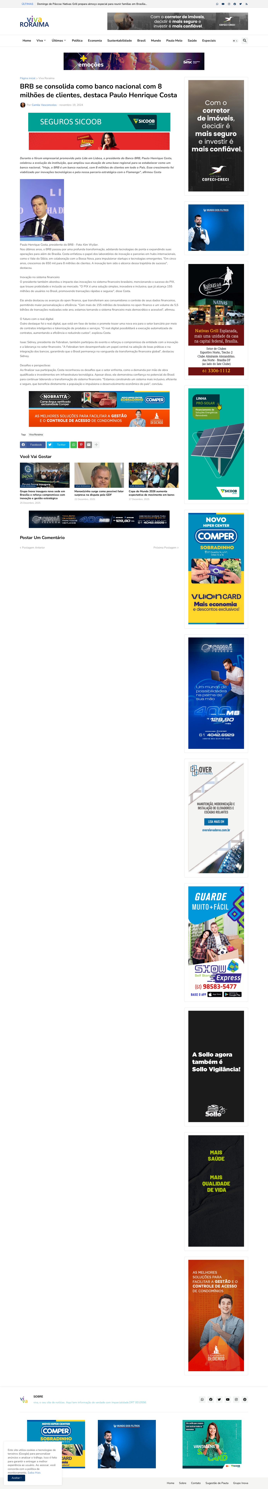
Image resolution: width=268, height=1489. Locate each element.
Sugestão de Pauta (217, 1483)
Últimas (57, 40)
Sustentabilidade (119, 40)
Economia (95, 40)
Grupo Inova (240, 1483)
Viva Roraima (46, 78)
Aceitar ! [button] (16, 1478)
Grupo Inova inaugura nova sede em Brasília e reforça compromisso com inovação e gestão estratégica (42, 495)
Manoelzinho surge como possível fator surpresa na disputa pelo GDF (99, 493)
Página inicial (27, 78)
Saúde (192, 40)
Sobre (182, 1483)
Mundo (156, 40)
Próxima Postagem (165, 547)
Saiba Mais (34, 1472)
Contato (196, 1483)
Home (27, 40)
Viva (40, 40)
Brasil (141, 40)
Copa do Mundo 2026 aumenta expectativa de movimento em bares (151, 493)
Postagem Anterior (33, 547)
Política (77, 40)
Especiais (209, 40)
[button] (235, 41)
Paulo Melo (174, 40)
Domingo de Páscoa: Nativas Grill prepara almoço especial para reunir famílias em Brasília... (92, 4)
